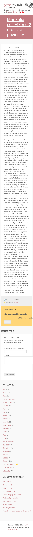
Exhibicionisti (7, 403)
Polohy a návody (8, 442)
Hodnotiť (7, 322)
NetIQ (26, 526)
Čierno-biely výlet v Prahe (12, 496)
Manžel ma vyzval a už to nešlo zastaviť (17, 512)
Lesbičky (6, 423)
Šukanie (5, 462)
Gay (4, 413)
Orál (4, 433)
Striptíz (5, 459)
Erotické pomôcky (9, 400)
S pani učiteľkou (8, 505)
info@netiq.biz (12, 530)
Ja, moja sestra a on (10, 492)
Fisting (5, 410)
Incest (5, 420)
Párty (4, 436)
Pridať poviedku (11, 12)
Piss (4, 439)
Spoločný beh (7, 486)
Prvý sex (6, 446)
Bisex (5, 397)
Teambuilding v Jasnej (10, 502)
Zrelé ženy (6, 472)
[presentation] (17, 369)
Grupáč (15, 302)
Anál (4, 390)
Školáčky (6, 452)
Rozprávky (6, 449)
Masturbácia (7, 426)
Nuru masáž (7, 483)
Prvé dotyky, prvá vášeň (11, 499)
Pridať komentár (9, 375)
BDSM (5, 394)
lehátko (14, 90)
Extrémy (5, 407)
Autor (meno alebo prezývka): (14, 349)
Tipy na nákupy (8, 465)
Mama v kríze (7, 489)
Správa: (6, 355)
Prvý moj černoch (9, 509)
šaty (5, 59)
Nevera (5, 429)
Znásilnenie (7, 468)
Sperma (5, 455)
